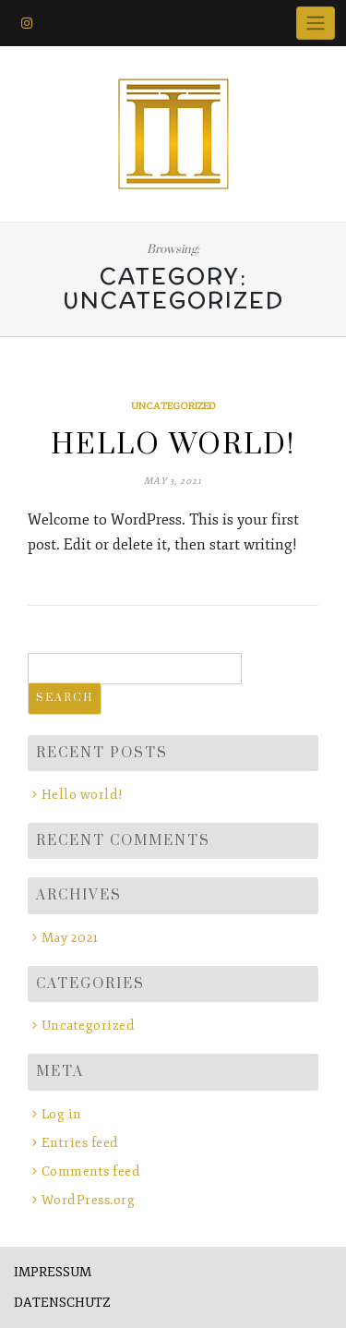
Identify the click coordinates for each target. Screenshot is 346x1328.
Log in (62, 1114)
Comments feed (91, 1171)
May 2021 (70, 938)
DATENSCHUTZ (62, 1302)
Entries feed (80, 1143)
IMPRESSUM (52, 1272)
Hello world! (173, 445)
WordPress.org (89, 1200)
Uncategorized (173, 406)
